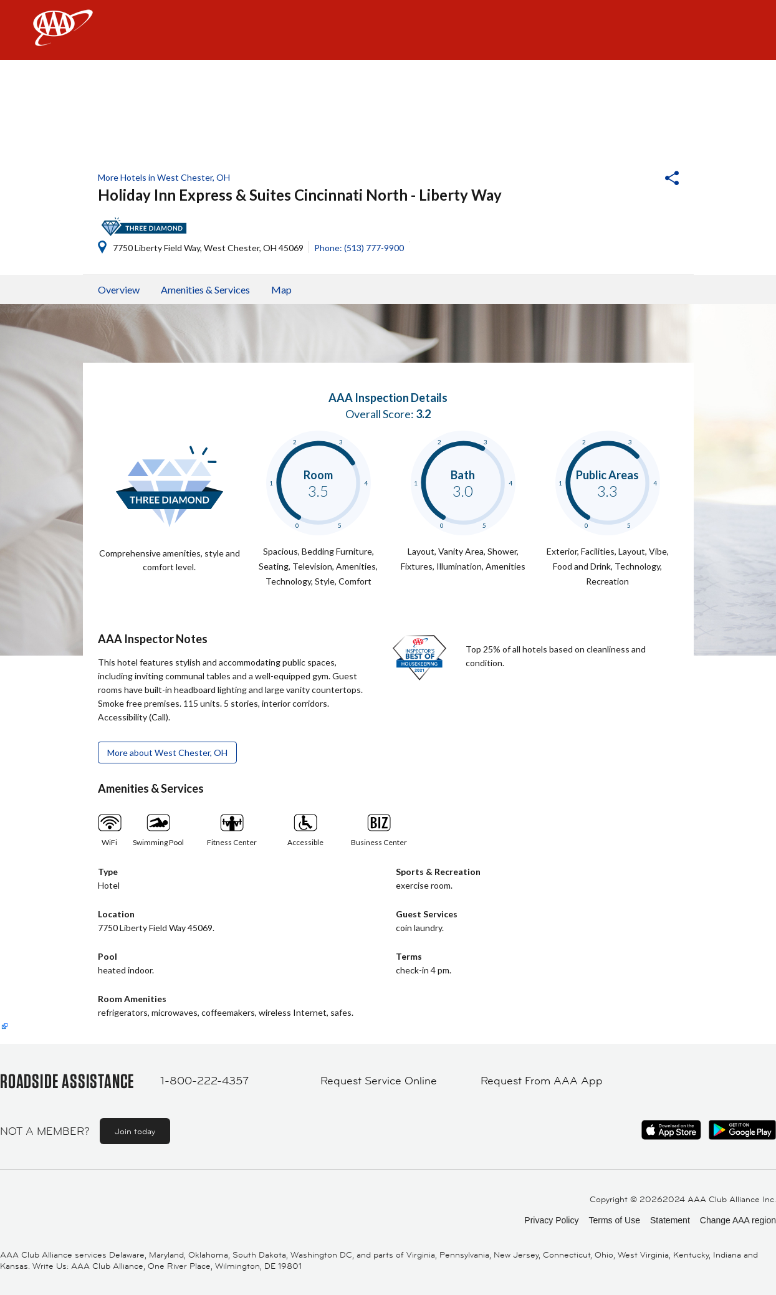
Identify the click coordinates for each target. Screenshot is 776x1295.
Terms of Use (613, 1220)
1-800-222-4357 (204, 1080)
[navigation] (388, 30)
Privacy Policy (551, 1220)
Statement (670, 1220)
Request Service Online (378, 1080)
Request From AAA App (542, 1080)
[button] (638, 179)
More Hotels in (164, 177)
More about (167, 752)
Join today (135, 1131)
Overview (119, 289)
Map (281, 289)
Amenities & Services (205, 289)
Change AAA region (738, 1220)
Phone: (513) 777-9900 (359, 247)
